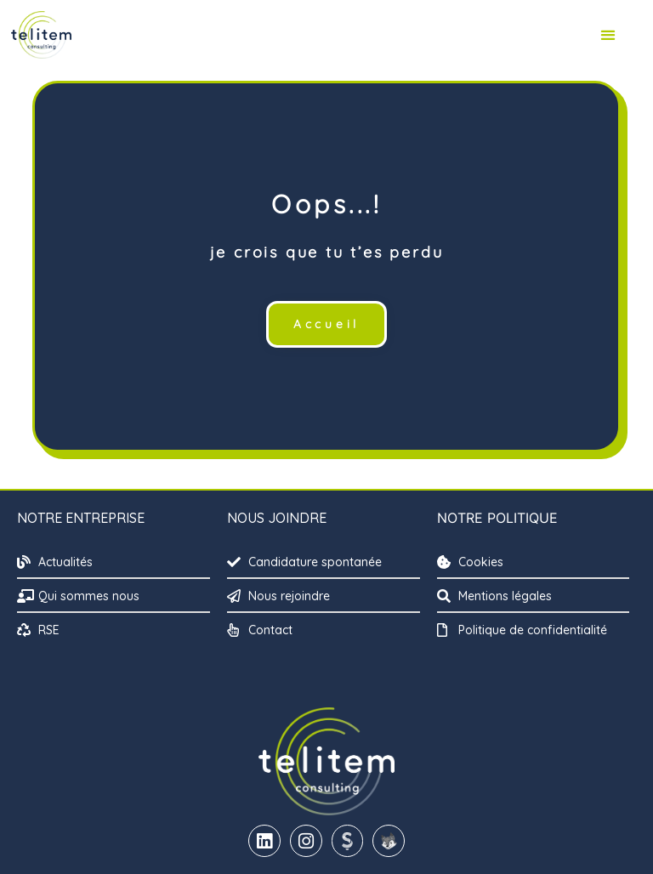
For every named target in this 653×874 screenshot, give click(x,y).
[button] (608, 35)
